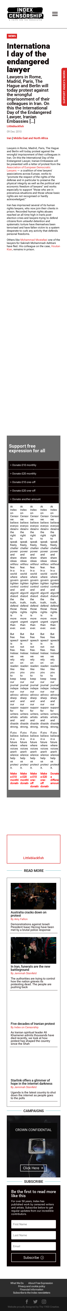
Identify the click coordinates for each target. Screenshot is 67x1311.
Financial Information (31, 1289)
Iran (9, 138)
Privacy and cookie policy (31, 1286)
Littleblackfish (15, 126)
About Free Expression (40, 1283)
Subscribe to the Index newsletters (31, 1292)
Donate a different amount (55, 778)
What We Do (17, 1283)
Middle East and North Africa (30, 138)
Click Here (31, 1168)
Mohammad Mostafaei (33, 239)
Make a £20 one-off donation (45, 780)
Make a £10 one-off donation (35, 780)
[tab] (33, 465)
